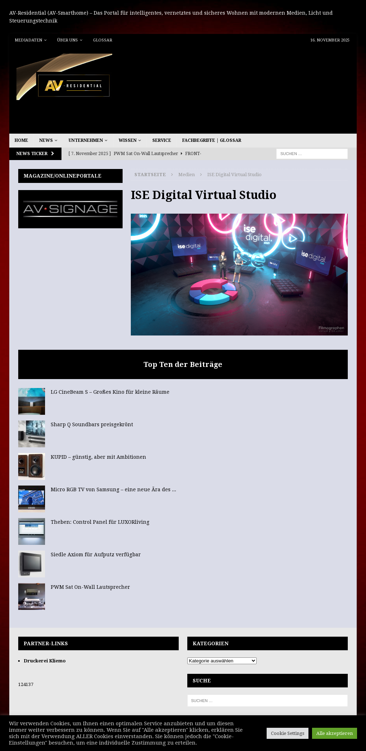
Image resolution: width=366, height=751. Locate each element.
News (46, 140)
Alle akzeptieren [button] (334, 733)
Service (161, 140)
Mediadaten (28, 40)
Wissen (128, 140)
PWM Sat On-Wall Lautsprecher (90, 587)
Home (21, 140)
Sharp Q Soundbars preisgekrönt (92, 424)
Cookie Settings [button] (287, 733)
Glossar (102, 40)
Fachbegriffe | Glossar (211, 140)
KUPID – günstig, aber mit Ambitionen (98, 457)
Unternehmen (86, 140)
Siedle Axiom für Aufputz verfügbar (96, 554)
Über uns (67, 40)
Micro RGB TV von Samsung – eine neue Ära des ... (113, 489)
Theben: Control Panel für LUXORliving (100, 522)
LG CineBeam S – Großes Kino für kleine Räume (110, 392)
